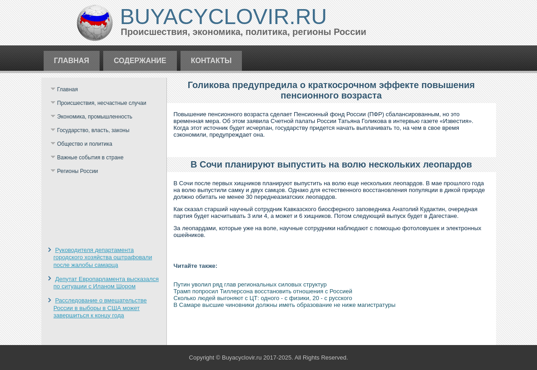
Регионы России (77, 171)
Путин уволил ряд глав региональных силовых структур (250, 284)
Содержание (140, 60)
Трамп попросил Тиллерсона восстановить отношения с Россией (263, 291)
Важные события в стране (90, 157)
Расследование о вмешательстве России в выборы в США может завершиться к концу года (100, 308)
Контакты (211, 60)
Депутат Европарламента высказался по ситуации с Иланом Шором (106, 283)
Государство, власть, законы (93, 130)
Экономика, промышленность (95, 116)
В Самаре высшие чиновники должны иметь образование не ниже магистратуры (285, 304)
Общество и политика (84, 144)
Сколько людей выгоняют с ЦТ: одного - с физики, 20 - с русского (263, 298)
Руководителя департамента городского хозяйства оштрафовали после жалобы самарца (103, 257)
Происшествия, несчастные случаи (101, 103)
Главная (72, 60)
